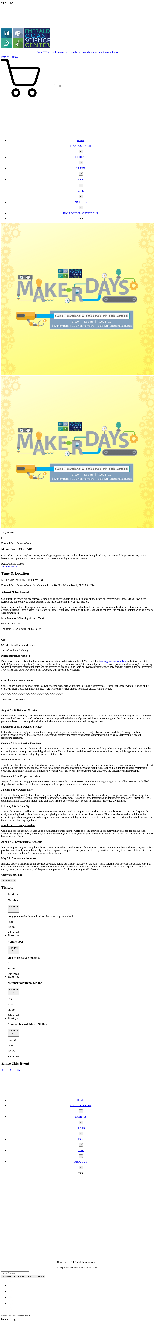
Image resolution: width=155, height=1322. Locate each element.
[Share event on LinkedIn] (18, 1070)
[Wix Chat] (25, 1084)
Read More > (9, 880)
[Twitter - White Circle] (10, 1291)
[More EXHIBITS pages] (81, 162)
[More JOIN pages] (81, 185)
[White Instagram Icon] (10, 1297)
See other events (9, 566)
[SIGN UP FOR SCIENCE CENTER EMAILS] (23, 1276)
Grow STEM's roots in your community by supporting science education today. (78, 52)
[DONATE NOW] (9, 57)
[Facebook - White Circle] (10, 1285)
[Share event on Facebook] (2, 1070)
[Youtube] (10, 1303)
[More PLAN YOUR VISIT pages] (81, 151)
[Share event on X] (10, 1070)
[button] (77, 98)
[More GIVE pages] (81, 196)
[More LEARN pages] (81, 174)
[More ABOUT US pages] (81, 207)
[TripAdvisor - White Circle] (10, 1310)
